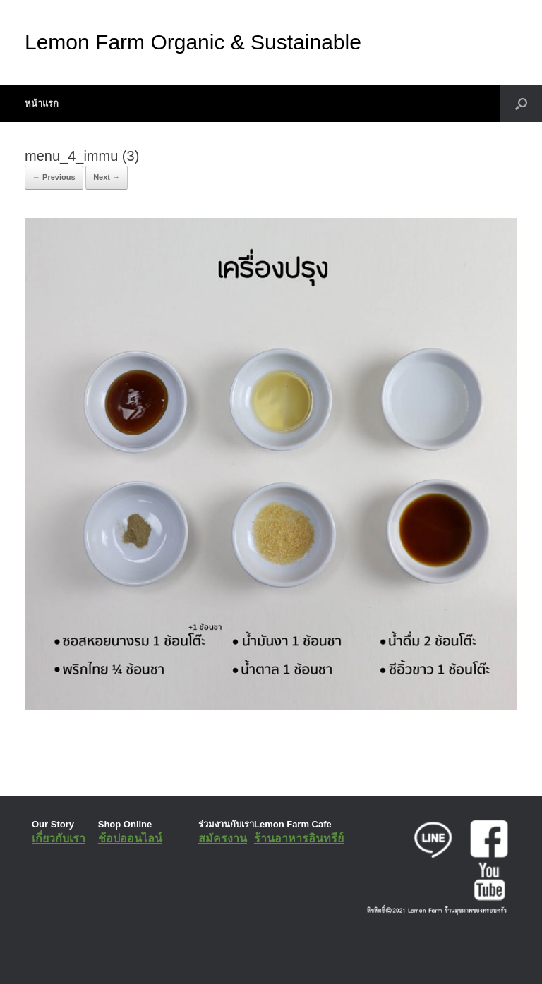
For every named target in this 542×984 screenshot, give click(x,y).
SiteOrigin (261, 956)
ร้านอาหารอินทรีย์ (299, 838)
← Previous (54, 177)
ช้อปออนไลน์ (130, 838)
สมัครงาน (222, 838)
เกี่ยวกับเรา (58, 838)
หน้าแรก (42, 103)
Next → (106, 177)
